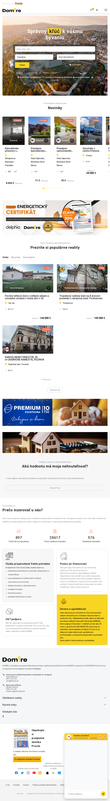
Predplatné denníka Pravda (27, 747)
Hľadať (22, 65)
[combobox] (55, 49)
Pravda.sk (93, 617)
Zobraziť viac (55, 377)
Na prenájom (29, 245)
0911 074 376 (11, 666)
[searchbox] (55, 49)
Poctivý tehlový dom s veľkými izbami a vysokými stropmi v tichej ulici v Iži (27, 284)
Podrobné (75, 65)
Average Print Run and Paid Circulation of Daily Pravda (46, 781)
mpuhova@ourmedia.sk (15, 679)
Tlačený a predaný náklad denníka (45, 772)
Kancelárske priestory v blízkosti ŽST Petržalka (25, 149)
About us (20, 781)
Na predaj (15, 245)
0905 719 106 (11, 677)
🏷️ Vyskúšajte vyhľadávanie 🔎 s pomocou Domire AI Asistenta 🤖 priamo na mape (53, 77)
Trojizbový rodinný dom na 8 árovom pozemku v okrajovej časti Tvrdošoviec (81, 284)
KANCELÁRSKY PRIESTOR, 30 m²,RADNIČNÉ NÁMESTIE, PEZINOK (24, 345)
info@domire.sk (12, 668)
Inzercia (26, 772)
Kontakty (16, 772)
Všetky (5, 245)
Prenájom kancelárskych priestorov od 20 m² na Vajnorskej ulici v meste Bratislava (80, 149)
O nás (8, 772)
